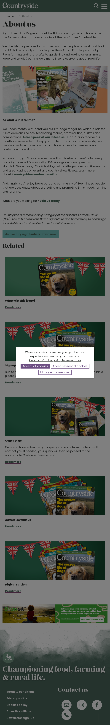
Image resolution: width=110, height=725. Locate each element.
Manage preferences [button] (55, 372)
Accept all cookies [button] (35, 366)
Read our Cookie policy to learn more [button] (55, 360)
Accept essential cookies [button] (70, 366)
